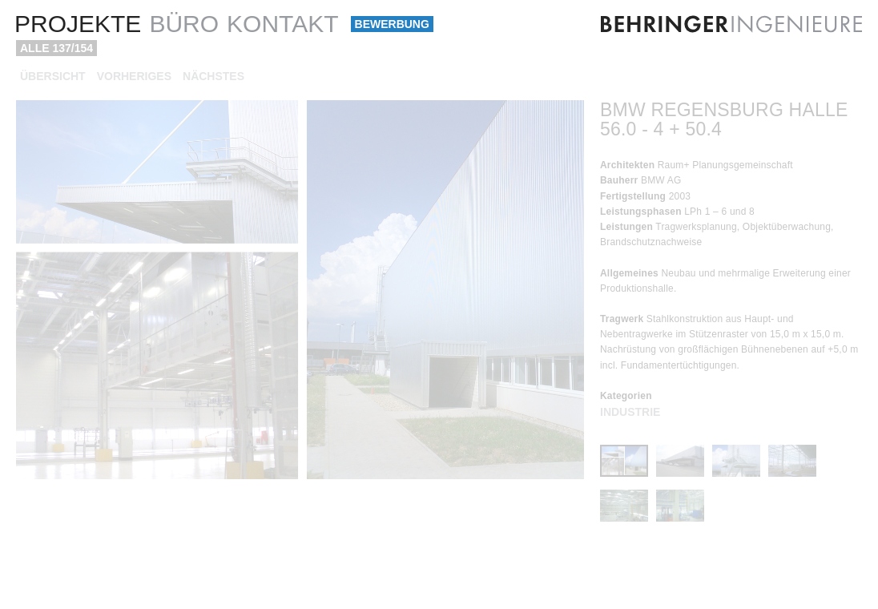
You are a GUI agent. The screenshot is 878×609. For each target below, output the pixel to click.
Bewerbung (392, 24)
